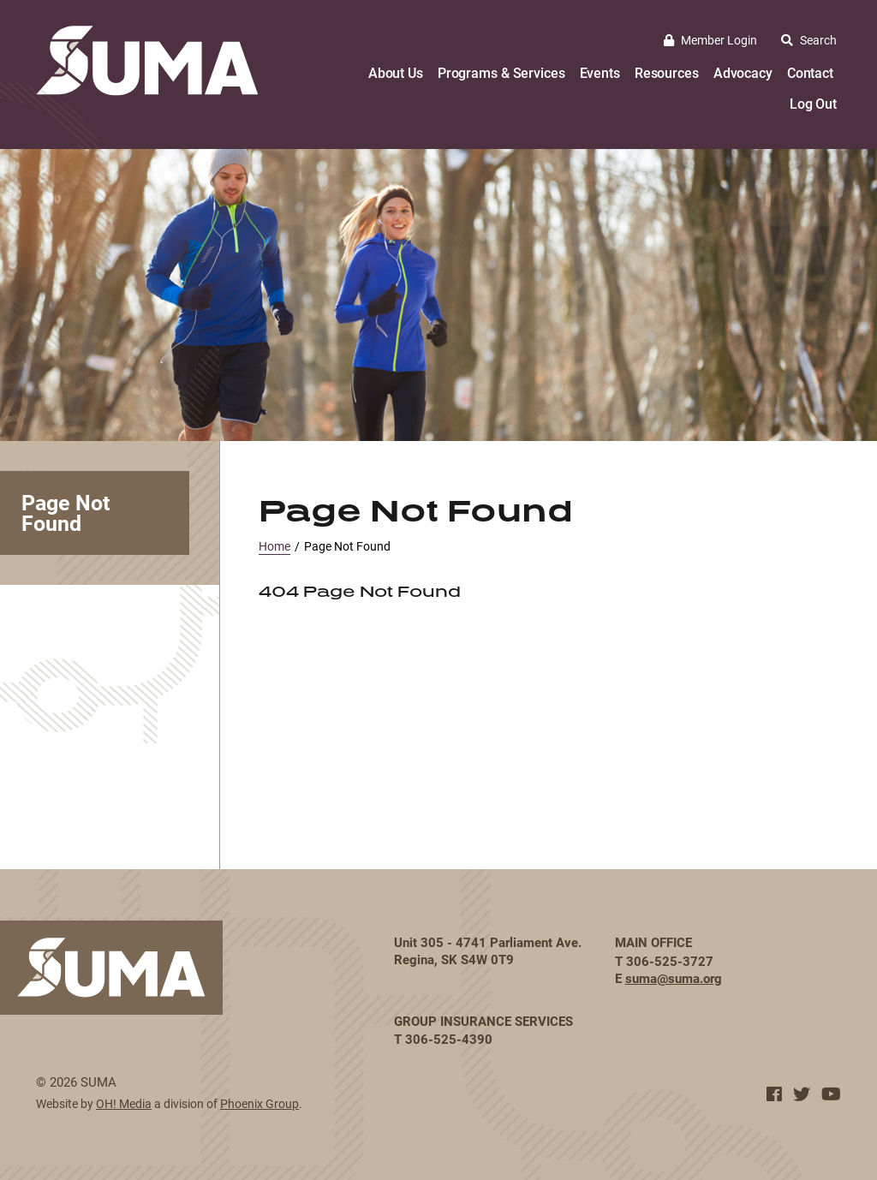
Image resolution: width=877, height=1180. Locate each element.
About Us (395, 72)
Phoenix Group (259, 1103)
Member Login (710, 40)
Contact (810, 72)
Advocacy (743, 72)
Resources (667, 72)
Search (809, 40)
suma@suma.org (673, 977)
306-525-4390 (448, 1038)
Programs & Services (501, 72)
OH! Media (124, 1103)
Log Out (813, 103)
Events (600, 72)
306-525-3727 (669, 960)
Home (274, 546)
